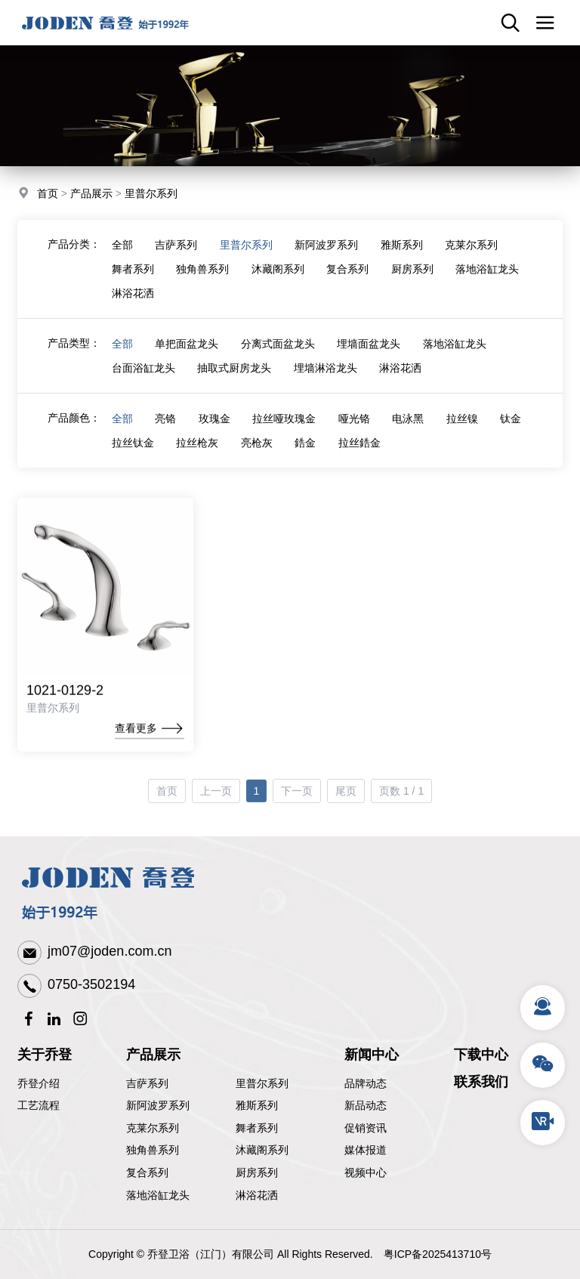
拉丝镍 (464, 431)
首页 (47, 195)
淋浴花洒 (133, 306)
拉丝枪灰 (198, 456)
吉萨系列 (177, 258)
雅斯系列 (403, 258)
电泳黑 (410, 431)
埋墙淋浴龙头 (326, 381)
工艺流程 (38, 1105)
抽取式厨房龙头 (235, 381)
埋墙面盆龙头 (370, 357)
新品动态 (365, 1105)
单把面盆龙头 (187, 357)
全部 (122, 258)
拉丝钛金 (133, 456)
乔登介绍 (38, 1083)
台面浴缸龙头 (143, 381)
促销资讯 (365, 1128)
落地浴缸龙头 (489, 282)
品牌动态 (365, 1083)
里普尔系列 (151, 195)
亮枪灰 (257, 456)
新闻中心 (371, 1054)
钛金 (513, 431)
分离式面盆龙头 (279, 357)
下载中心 (481, 1054)
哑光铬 (356, 431)
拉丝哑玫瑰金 (285, 431)
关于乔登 (44, 1054)
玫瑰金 (215, 431)
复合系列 (349, 282)
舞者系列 (133, 282)
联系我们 (481, 1081)
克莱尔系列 (473, 258)
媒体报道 (365, 1150)
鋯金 (306, 456)
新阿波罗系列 (327, 258)
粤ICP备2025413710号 (438, 1254)
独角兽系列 (203, 282)
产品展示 (91, 195)
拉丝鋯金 (361, 456)
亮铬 (166, 431)
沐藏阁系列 (278, 282)
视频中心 (365, 1172)
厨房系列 (414, 282)
